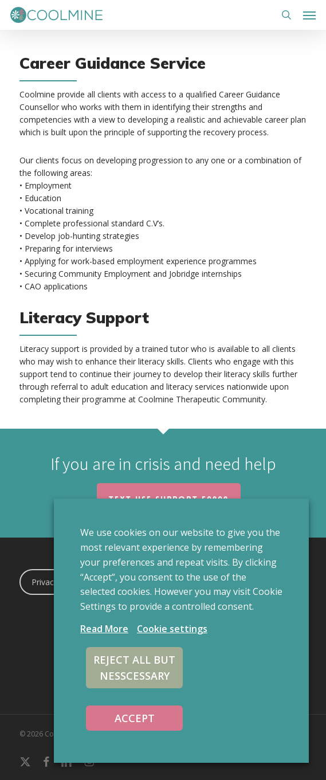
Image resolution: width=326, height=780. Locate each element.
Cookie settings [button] (172, 628)
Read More (104, 628)
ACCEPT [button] (135, 718)
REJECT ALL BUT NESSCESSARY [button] (134, 668)
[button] (309, 15)
